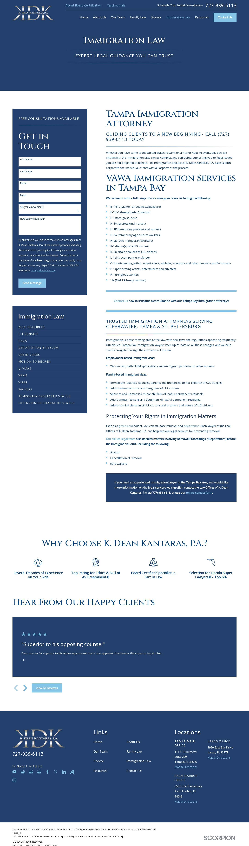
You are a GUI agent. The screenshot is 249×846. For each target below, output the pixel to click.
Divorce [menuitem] (156, 17)
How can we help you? (32, 218)
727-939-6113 (221, 5)
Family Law (134, 751)
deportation (191, 426)
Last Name (26, 171)
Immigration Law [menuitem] (178, 17)
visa (185, 153)
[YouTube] (14, 772)
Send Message (32, 283)
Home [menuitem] (84, 17)
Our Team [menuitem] (118, 17)
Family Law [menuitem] (138, 17)
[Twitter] (56, 772)
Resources (100, 771)
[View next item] (25, 688)
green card (126, 426)
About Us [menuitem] (99, 17)
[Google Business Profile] (23, 772)
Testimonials (116, 5)
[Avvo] (72, 772)
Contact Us (225, 17)
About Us (133, 742)
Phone (23, 183)
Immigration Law (139, 761)
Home (98, 742)
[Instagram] (14, 780)
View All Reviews (47, 688)
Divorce (99, 761)
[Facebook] (47, 772)
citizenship (113, 158)
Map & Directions (186, 767)
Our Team (101, 751)
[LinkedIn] (64, 772)
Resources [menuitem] (202, 17)
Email (23, 195)
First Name (26, 159)
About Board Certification (83, 5)
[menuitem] (31, 325)
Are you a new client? (31, 207)
